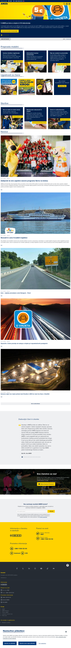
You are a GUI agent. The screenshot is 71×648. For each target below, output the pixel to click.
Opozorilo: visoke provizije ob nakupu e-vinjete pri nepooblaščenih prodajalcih (24, 343)
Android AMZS (6, 599)
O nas (2, 607)
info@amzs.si (3, 577)
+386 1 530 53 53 (10, 592)
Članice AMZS (5, 612)
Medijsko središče (6, 622)
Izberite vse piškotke (9, 643)
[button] (1, 35)
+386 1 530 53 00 (7, 597)
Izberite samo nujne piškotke (27, 643)
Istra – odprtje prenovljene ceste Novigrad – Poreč (16, 293)
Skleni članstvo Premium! (47, 484)
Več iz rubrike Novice (35, 403)
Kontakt (3, 573)
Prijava (51, 511)
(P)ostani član (62, 86)
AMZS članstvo (5, 610)
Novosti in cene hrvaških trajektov (14, 237)
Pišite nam (4, 615)
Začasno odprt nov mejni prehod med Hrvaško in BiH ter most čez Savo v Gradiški (25, 394)
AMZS (3, 609)
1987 (8, 590)
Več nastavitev (42, 643)
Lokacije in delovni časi (7, 614)
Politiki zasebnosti (43, 517)
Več (1, 189)
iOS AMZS (5, 602)
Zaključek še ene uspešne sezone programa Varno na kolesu (24, 180)
